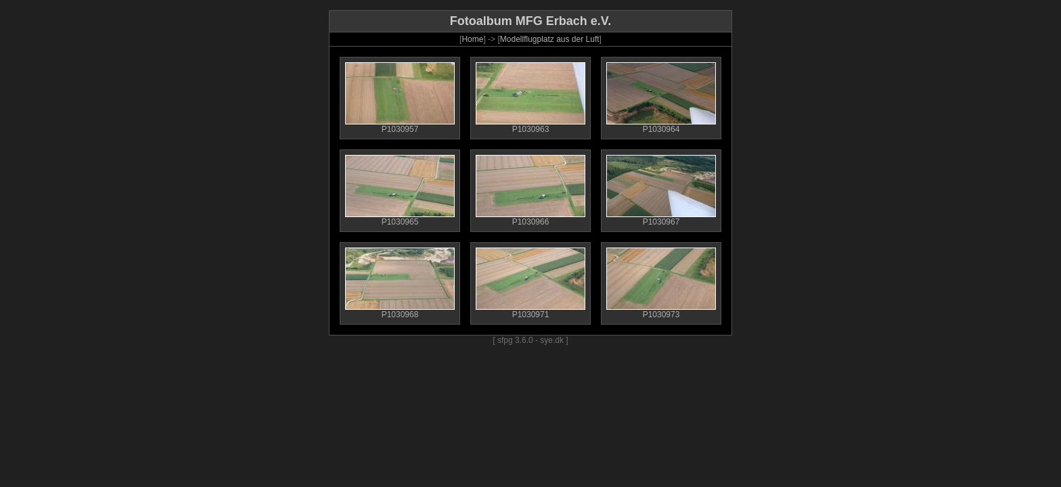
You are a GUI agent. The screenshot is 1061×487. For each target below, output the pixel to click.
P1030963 (530, 125)
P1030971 (530, 310)
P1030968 (400, 310)
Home (472, 39)
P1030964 (661, 125)
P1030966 (530, 218)
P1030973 (661, 310)
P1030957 (400, 125)
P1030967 (661, 218)
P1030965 (400, 218)
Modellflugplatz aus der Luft (550, 39)
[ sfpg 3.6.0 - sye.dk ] (530, 340)
